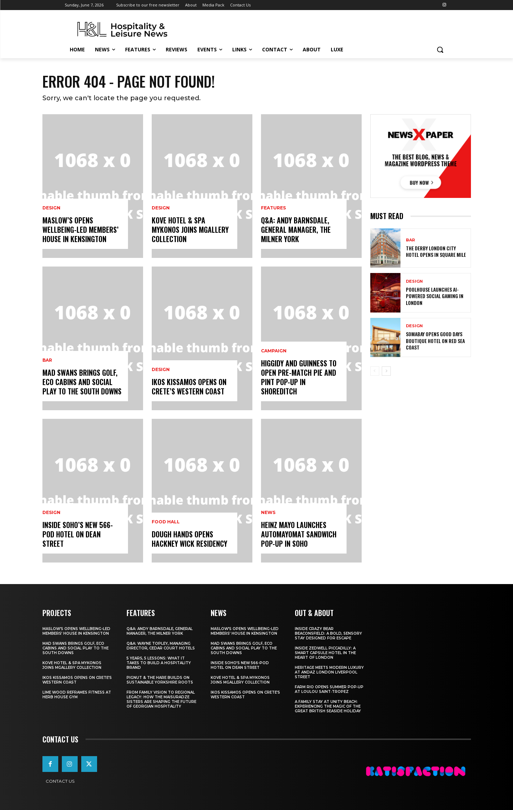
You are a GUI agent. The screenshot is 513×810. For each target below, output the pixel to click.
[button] (440, 49)
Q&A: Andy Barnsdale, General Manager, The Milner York (296, 229)
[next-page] (386, 371)
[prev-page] (374, 371)
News (268, 512)
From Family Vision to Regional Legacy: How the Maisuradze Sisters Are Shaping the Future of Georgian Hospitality (161, 699)
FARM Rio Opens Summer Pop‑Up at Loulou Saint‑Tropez (329, 689)
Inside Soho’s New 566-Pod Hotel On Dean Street (77, 534)
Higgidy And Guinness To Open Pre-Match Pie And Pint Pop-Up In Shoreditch (298, 377)
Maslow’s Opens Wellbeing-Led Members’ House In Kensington (80, 229)
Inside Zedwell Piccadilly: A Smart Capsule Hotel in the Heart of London (325, 653)
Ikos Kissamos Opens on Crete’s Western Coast (189, 386)
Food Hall (166, 522)
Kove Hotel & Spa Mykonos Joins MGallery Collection (190, 229)
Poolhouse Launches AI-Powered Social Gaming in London (434, 296)
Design (51, 208)
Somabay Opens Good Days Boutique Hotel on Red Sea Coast (435, 340)
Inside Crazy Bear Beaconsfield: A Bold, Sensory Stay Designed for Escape (328, 633)
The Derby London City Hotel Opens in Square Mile (436, 251)
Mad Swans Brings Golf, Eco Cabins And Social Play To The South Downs (82, 382)
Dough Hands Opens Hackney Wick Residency (189, 539)
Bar (47, 360)
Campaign (274, 351)
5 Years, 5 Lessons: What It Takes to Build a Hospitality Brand (159, 663)
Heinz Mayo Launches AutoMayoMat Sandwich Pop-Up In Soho (298, 534)
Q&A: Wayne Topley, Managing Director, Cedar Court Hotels (161, 646)
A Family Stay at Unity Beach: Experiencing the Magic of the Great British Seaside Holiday (328, 706)
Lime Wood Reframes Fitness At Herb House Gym (76, 694)
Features (273, 208)
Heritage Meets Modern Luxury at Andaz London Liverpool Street (329, 672)
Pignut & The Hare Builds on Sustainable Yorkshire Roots (160, 680)
